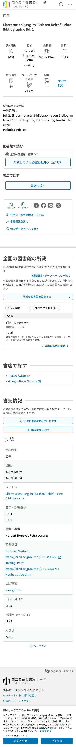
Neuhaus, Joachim (18, 574)
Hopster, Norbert (17, 551)
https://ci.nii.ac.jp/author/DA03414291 (33, 556)
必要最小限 (20, 741)
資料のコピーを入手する (17, 701)
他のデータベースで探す (22, 229)
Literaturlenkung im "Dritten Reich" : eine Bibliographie (34, 496)
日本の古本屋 (19, 375)
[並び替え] (18, 308)
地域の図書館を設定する (47, 297)
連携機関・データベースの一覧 (52, 275)
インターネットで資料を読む (20, 695)
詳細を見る (45, 730)
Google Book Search (24, 381)
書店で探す (38, 185)
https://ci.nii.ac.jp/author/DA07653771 (33, 568)
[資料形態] (46, 308)
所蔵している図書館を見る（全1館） (38, 162)
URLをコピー (23, 205)
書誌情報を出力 (17, 221)
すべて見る (62, 83)
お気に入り (11, 205)
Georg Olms (13, 590)
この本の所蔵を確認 (56, 346)
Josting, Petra (14, 562)
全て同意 (57, 741)
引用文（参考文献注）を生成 (25, 215)
